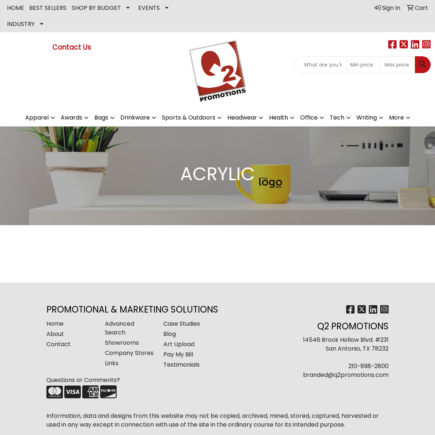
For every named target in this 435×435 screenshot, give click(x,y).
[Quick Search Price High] (398, 64)
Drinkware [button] (135, 117)
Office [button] (309, 117)
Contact (58, 344)
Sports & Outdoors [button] (188, 117)
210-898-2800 (368, 366)
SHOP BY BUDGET (96, 8)
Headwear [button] (242, 117)
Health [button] (278, 117)
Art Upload (178, 344)
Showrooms (122, 342)
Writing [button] (366, 117)
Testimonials (181, 364)
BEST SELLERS (48, 8)
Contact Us (72, 47)
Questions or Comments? (83, 380)
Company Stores (129, 353)
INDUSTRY (21, 24)
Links (111, 363)
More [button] (396, 117)
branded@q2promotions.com (346, 375)
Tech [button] (337, 117)
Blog (169, 334)
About (55, 334)
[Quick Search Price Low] (363, 64)
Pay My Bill (178, 354)
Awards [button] (71, 117)
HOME (15, 8)
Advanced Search (119, 328)
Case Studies (181, 323)
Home (55, 323)
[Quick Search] (320, 64)
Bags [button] (101, 117)
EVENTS (149, 8)
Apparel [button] (37, 117)
